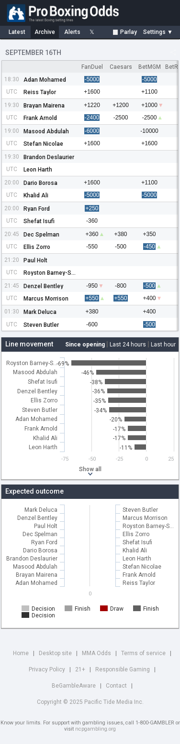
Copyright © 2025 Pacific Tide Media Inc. (90, 702)
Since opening (85, 344)
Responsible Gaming (122, 669)
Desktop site (55, 653)
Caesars (121, 67)
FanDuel (92, 67)
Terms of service (143, 653)
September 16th (33, 52)
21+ (80, 669)
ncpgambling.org (95, 729)
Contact (116, 685)
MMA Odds (96, 653)
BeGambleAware (74, 685)
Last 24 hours (128, 344)
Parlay (125, 32)
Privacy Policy (47, 669)
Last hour (163, 344)
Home (21, 653)
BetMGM (149, 67)
